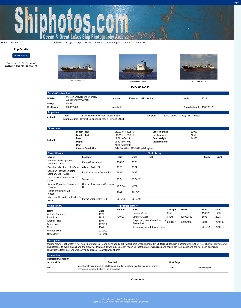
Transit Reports (114, 42)
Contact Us (140, 42)
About (128, 42)
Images (69, 42)
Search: (15, 42)
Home (4, 42)
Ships (79, 42)
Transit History (21, 55)
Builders (99, 42)
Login (236, 2)
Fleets (88, 42)
